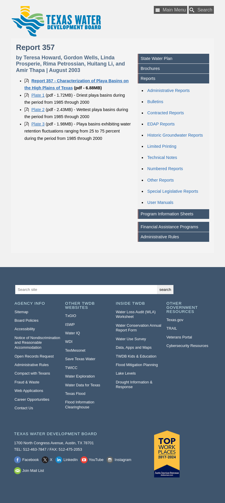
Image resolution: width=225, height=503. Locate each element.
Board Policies (27, 320)
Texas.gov (174, 320)
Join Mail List (33, 470)
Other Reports (160, 180)
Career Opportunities (32, 399)
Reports (148, 78)
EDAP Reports (161, 124)
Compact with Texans (32, 373)
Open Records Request (34, 356)
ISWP (70, 324)
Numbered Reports (165, 168)
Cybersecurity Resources (187, 345)
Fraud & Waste (27, 382)
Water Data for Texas (82, 385)
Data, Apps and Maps (133, 347)
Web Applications (29, 390)
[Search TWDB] (201, 10)
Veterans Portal (179, 337)
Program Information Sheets (167, 214)
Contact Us (24, 408)
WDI (68, 341)
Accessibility (25, 329)
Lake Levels (126, 373)
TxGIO (70, 315)
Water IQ (72, 333)
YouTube (96, 459)
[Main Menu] (170, 10)
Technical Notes (162, 157)
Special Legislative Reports (172, 191)
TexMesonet (75, 350)
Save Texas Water (80, 359)
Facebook (30, 459)
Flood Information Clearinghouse (79, 404)
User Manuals (160, 202)
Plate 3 (38, 124)
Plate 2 (38, 109)
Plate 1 (38, 95)
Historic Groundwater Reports (175, 135)
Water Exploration (80, 376)
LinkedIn (71, 459)
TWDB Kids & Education (136, 356)
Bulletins (155, 101)
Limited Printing (161, 146)
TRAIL (171, 328)
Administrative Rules (160, 236)
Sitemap (21, 312)
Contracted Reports (165, 112)
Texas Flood (75, 393)
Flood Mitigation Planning (137, 365)
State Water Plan (156, 58)
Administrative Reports (168, 90)
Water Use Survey (131, 339)
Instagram (123, 459)
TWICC (71, 367)
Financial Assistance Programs (169, 226)
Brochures (150, 68)
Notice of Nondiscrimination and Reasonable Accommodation (37, 343)
